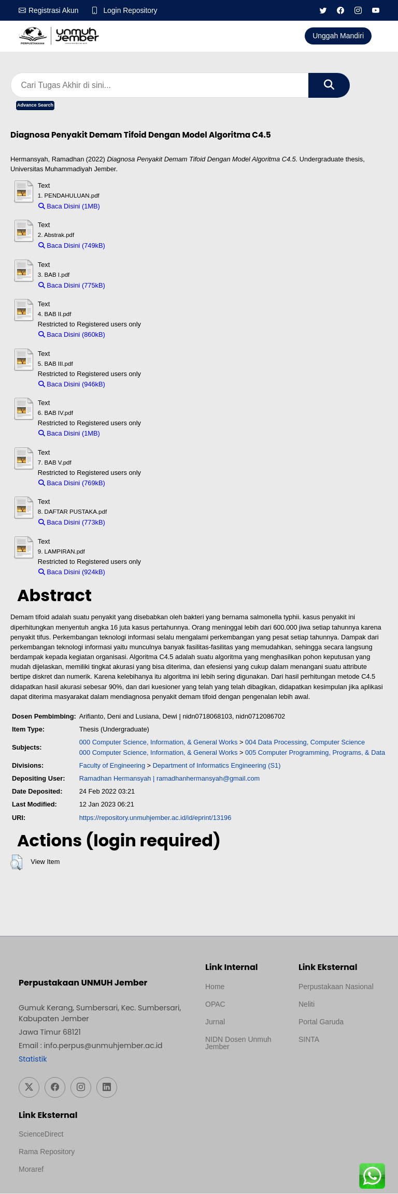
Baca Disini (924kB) (71, 572)
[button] (16, 863)
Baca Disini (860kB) (71, 335)
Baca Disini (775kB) (71, 286)
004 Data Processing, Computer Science (305, 743)
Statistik (33, 1059)
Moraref (31, 1169)
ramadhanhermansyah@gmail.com (208, 779)
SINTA (308, 1039)
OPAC (215, 1004)
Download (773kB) (137, 523)
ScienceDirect (41, 1134)
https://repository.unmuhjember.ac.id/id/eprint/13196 (155, 818)
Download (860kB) (137, 335)
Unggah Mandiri (338, 36)
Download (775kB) (137, 286)
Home (214, 986)
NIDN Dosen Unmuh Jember (238, 1043)
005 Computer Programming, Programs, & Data (315, 752)
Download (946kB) (137, 385)
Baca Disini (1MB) (69, 207)
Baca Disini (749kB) (71, 246)
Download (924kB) (137, 572)
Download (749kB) (137, 246)
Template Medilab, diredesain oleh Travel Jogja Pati (333, 1064)
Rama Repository (47, 1152)
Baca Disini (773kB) (71, 523)
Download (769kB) (137, 483)
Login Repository (131, 10)
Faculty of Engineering (112, 766)
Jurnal (215, 1021)
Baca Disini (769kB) (71, 483)
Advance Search (35, 105)
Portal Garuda (321, 1021)
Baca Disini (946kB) (71, 385)
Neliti (306, 1004)
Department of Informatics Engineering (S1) (217, 766)
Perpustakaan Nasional (336, 986)
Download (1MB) (129, 207)
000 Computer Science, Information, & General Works (158, 743)
